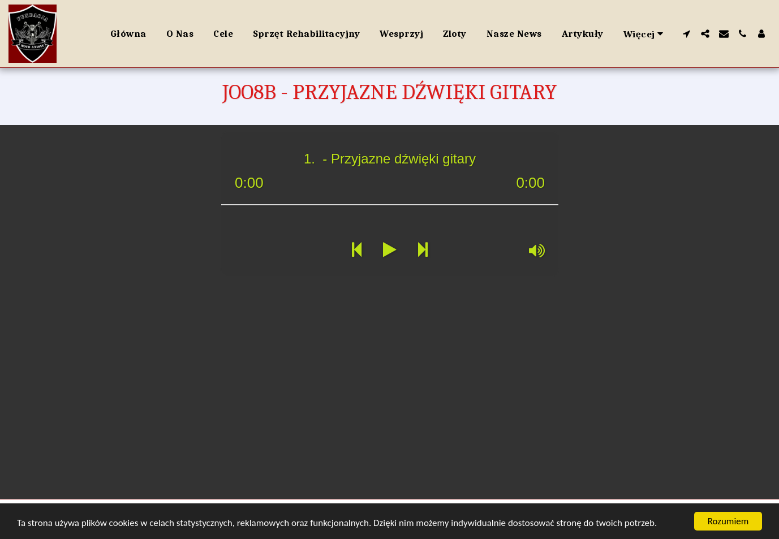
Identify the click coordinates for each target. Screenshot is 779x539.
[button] (686, 33)
